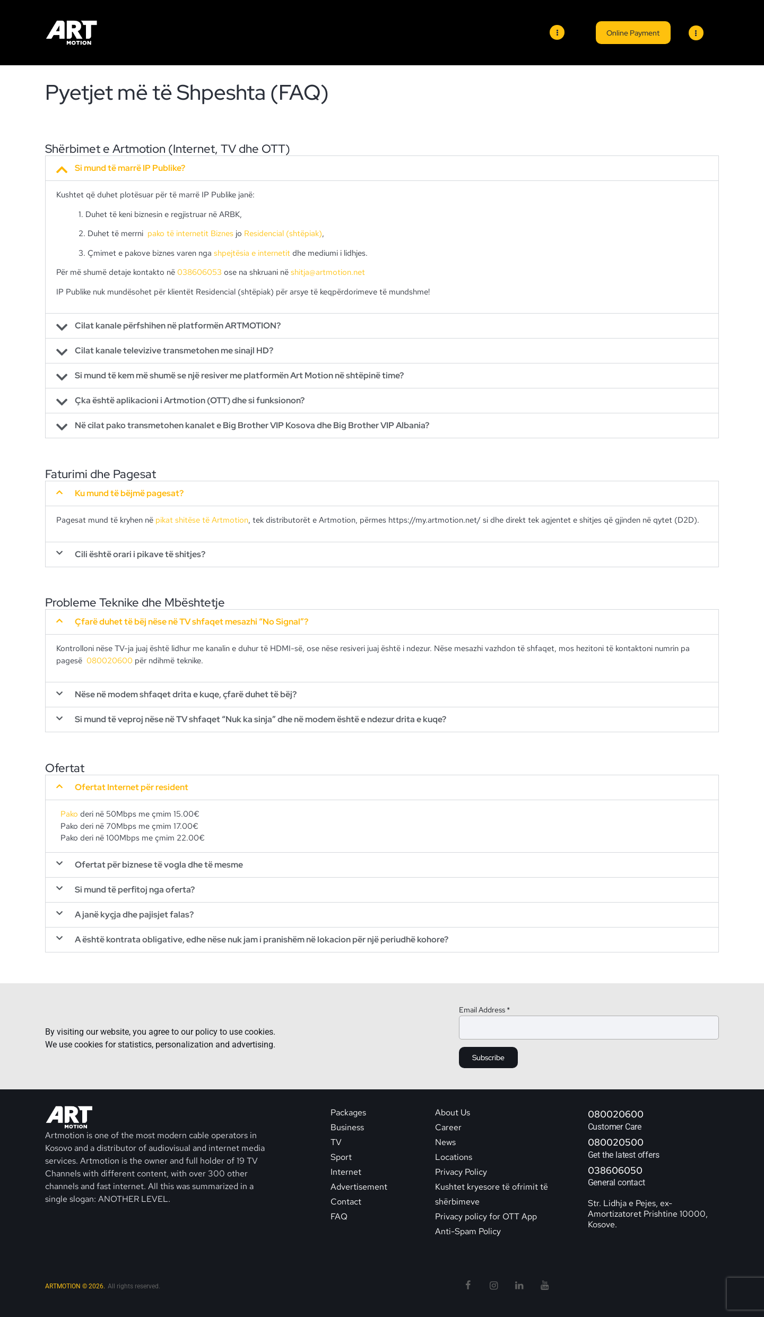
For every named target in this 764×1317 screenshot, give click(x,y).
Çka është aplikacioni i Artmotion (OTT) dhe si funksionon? (190, 400)
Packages (348, 1112)
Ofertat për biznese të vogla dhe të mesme (159, 864)
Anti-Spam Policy (468, 1231)
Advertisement (359, 1186)
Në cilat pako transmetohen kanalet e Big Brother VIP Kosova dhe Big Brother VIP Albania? (252, 425)
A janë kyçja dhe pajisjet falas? (134, 914)
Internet (346, 1171)
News (445, 1142)
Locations (453, 1157)
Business (347, 1127)
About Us (452, 1112)
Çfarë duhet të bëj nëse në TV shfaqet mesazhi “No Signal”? (191, 621)
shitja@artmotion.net (328, 272)
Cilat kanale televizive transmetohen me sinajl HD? (174, 350)
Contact (347, 1201)
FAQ (339, 1216)
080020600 (109, 660)
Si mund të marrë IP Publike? (130, 168)
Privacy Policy (461, 1171)
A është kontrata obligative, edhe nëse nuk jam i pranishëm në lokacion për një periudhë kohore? (261, 939)
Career (448, 1127)
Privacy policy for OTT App (486, 1216)
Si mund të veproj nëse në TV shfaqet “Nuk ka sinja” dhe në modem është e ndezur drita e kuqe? (260, 719)
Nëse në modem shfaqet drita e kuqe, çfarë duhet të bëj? (186, 694)
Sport (341, 1157)
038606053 (199, 272)
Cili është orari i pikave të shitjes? (140, 554)
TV (336, 1142)
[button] (382, 168)
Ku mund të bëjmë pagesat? (129, 493)
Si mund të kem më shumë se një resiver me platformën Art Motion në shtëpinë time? (239, 375)
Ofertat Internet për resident (131, 787)
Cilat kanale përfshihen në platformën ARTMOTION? (178, 326)
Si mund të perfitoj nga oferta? (135, 889)
